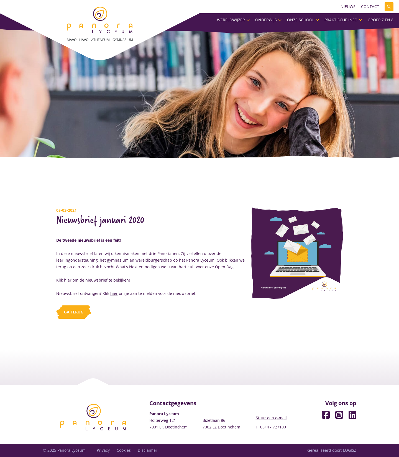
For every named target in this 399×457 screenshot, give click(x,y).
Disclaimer (147, 450)
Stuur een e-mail (271, 417)
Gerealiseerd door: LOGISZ (331, 450)
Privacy (103, 450)
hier (67, 280)
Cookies (124, 450)
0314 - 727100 (273, 427)
